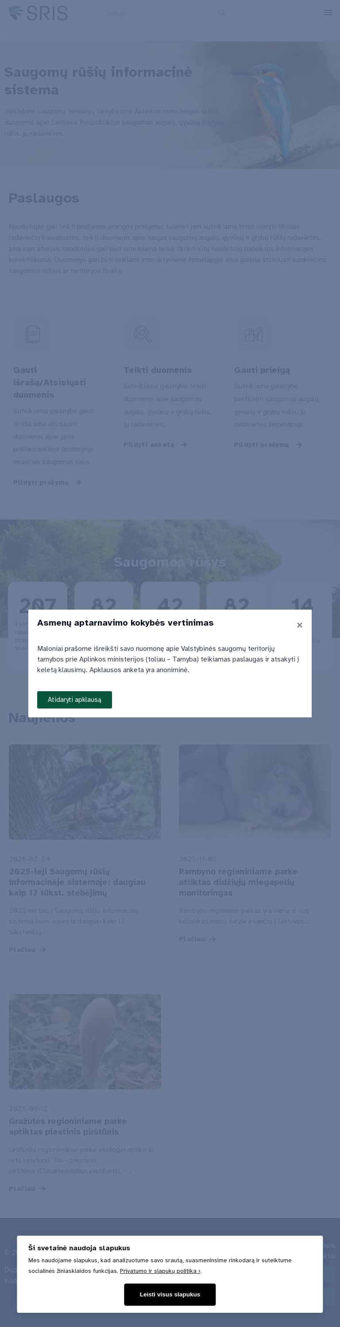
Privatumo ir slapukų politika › (160, 1271)
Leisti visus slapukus (170, 1294)
